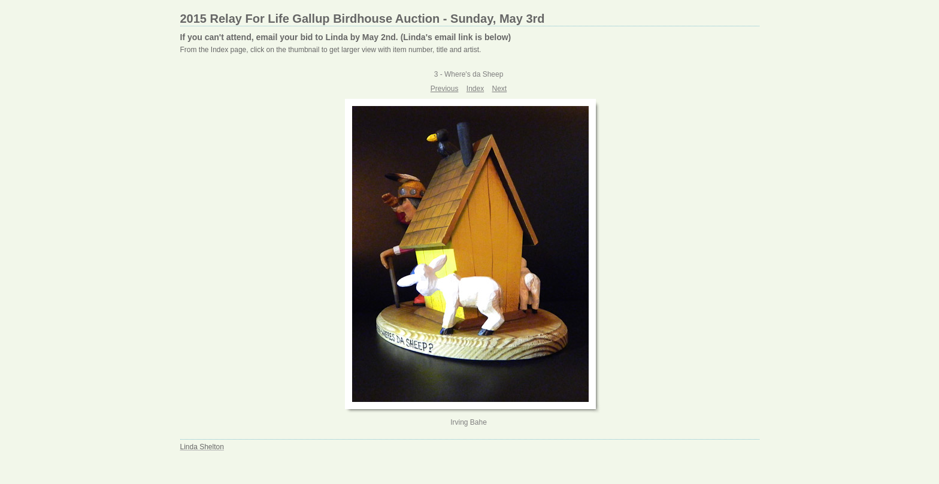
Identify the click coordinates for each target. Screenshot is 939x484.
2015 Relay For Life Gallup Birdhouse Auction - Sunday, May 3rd (362, 18)
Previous (445, 88)
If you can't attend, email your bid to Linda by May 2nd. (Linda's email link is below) (345, 37)
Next (499, 88)
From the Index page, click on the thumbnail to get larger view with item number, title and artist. (330, 50)
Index (475, 88)
